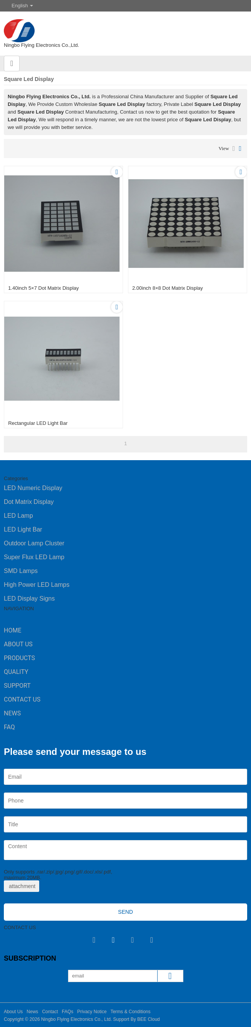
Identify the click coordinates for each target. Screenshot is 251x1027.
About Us (18, 644)
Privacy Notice (92, 1011)
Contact (50, 1011)
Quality (16, 671)
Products (19, 658)
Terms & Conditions (130, 1011)
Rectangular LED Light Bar (38, 423)
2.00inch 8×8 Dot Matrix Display (167, 288)
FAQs (67, 1011)
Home (12, 630)
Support (17, 685)
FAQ (9, 727)
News (12, 713)
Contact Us (22, 699)
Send (125, 912)
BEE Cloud (148, 1019)
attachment (21, 886)
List (234, 148)
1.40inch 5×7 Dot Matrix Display (43, 288)
